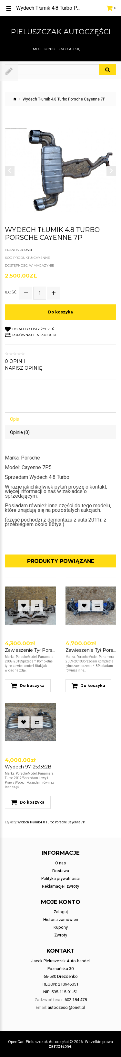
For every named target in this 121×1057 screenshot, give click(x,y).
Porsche (28, 250)
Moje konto (44, 49)
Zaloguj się (69, 49)
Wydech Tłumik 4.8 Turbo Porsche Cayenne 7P (51, 822)
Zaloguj (61, 911)
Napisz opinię (23, 368)
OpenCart (16, 1042)
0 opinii (15, 361)
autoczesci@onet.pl (66, 1007)
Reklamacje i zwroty (60, 886)
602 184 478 (76, 999)
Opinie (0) (20, 432)
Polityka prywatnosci (60, 878)
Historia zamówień (60, 919)
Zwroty (60, 935)
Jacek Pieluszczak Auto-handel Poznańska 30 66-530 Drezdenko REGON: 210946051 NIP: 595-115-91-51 (60, 976)
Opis (14, 419)
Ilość (11, 292)
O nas (60, 863)
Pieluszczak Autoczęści (61, 32)
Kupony (61, 927)
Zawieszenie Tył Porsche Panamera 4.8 (49, 650)
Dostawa (60, 870)
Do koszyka (60, 312)
